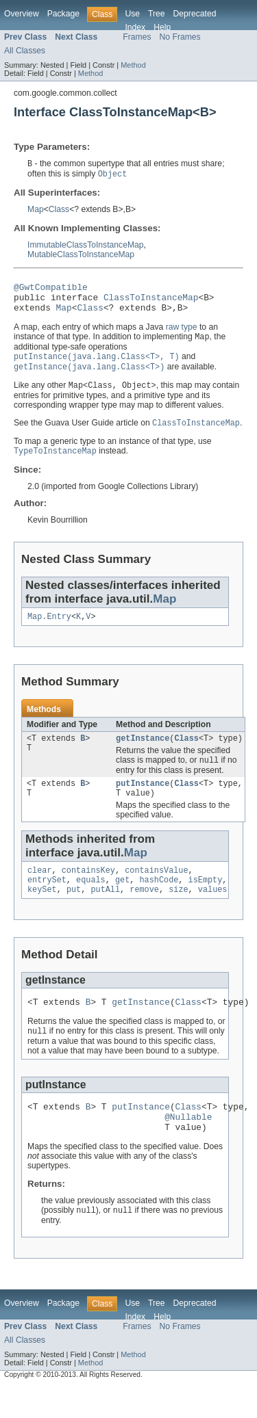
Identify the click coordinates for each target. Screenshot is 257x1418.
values (213, 911)
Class (59, 210)
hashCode (158, 900)
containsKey (88, 889)
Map (35, 210)
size (178, 911)
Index (135, 27)
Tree (156, 13)
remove (144, 911)
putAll (105, 911)
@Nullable (188, 1145)
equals (91, 900)
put (73, 911)
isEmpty (205, 900)
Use (132, 13)
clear (39, 889)
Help (162, 27)
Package (63, 13)
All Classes (24, 50)
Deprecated (195, 13)
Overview (21, 13)
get (122, 900)
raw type (181, 334)
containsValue (156, 889)
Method (133, 65)
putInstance (142, 799)
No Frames (180, 37)
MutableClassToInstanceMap (80, 256)
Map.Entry (49, 629)
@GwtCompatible (51, 290)
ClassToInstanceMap (151, 302)
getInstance (142, 752)
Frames (137, 37)
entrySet (46, 900)
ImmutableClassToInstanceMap (85, 246)
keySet (42, 911)
